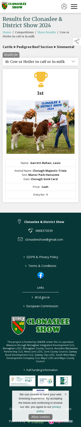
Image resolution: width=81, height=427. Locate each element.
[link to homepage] (14, 6)
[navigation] (74, 6)
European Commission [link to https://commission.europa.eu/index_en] (40, 306)
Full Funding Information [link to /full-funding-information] (41, 370)
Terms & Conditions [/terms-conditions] (40, 265)
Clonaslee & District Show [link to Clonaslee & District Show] (44, 222)
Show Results (46, 34)
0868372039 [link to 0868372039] (44, 231)
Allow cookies (40, 417)
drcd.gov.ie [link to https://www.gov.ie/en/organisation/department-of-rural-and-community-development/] (41, 297)
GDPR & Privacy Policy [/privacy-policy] (40, 256)
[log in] (64, 6)
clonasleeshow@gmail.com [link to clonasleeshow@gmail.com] (44, 239)
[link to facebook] (40, 275)
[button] (77, 41)
